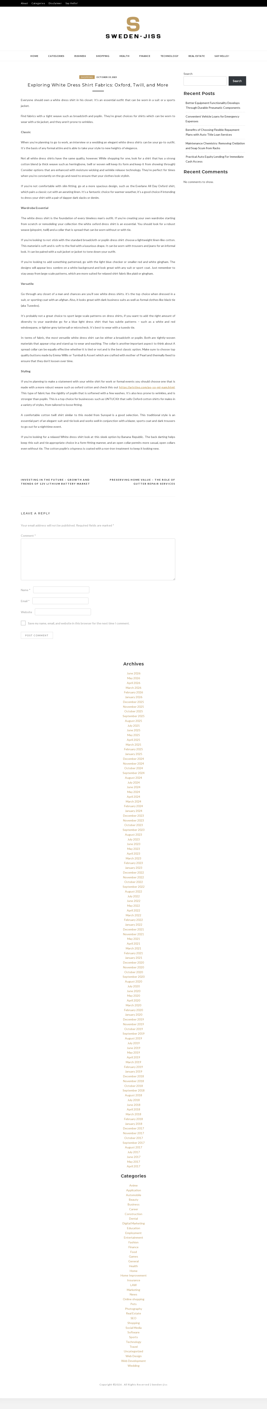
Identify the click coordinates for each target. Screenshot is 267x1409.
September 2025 (134, 727)
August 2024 (133, 788)
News (133, 1305)
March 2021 (133, 959)
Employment (133, 1243)
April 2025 (133, 750)
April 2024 (133, 807)
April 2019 (133, 1068)
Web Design (134, 1367)
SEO (133, 1329)
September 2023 (134, 841)
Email (25, 612)
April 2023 (133, 864)
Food (133, 1262)
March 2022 (133, 926)
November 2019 (133, 1035)
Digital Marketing (133, 1234)
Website (26, 623)
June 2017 (133, 1167)
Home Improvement (134, 1286)
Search (188, 73)
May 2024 (133, 803)
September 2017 (134, 1153)
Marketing (133, 1300)
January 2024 (133, 822)
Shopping (103, 56)
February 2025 (133, 760)
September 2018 (134, 1101)
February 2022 (133, 931)
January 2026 (133, 708)
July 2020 (133, 997)
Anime (133, 1196)
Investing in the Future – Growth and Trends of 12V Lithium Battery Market (55, 492)
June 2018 (133, 1115)
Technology (169, 56)
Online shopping (133, 1310)
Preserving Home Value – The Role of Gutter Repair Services (142, 492)
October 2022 (133, 893)
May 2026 (133, 689)
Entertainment (133, 1248)
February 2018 (133, 1129)
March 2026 (133, 698)
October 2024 (133, 779)
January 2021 (133, 968)
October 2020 (133, 983)
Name (25, 601)
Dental (133, 1229)
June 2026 (133, 684)
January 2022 (133, 935)
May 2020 (133, 1006)
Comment (28, 546)
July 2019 (133, 1054)
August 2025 (133, 731)
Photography (133, 1319)
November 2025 (133, 717)
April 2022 (133, 921)
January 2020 (133, 1025)
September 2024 (134, 784)
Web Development (133, 1371)
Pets (133, 1314)
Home (34, 56)
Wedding (134, 1376)
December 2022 (133, 883)
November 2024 (133, 774)
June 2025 (133, 741)
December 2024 (133, 769)
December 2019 (133, 1030)
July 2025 (133, 736)
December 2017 (133, 1139)
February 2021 (133, 964)
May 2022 (133, 916)
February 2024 (133, 817)
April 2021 (133, 954)
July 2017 (133, 1163)
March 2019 (133, 1073)
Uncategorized (133, 1362)
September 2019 (134, 1044)
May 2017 (133, 1172)
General (133, 1272)
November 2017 (133, 1144)
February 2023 (133, 874)
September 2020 (134, 987)
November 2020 (133, 978)
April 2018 (133, 1120)
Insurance (133, 1291)
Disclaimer (55, 3)
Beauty (133, 1210)
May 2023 (133, 859)
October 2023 (133, 836)
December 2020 (133, 973)
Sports (133, 1348)
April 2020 (133, 1011)
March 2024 (133, 812)
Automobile (133, 1206)
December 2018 (133, 1087)
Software (133, 1343)
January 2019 (133, 1082)
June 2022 (133, 912)
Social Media (134, 1338)
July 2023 (133, 850)
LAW (133, 1296)
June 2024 (133, 798)
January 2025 (133, 765)
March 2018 (133, 1125)
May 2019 (133, 1063)
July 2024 (133, 793)
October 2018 (133, 1096)
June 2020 (133, 1002)
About (24, 3)
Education (133, 1239)
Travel (134, 1357)
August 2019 (133, 1049)
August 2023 (133, 845)
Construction (133, 1224)
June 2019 (133, 1058)
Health (125, 56)
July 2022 (133, 907)
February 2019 (133, 1077)
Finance (144, 56)
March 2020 (133, 1016)
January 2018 (133, 1134)
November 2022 (133, 888)
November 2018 (133, 1092)
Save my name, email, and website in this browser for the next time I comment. (79, 634)
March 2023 (133, 869)
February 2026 (133, 703)
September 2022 (134, 897)
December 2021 (133, 940)
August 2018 (133, 1106)
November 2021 (133, 945)
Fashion (133, 1253)
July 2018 (133, 1111)
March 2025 (133, 755)
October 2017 (133, 1148)
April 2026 (133, 693)
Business (80, 56)
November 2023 (133, 831)
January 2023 (133, 878)
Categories (38, 3)
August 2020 (133, 992)
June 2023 (133, 855)
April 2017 (133, 1177)
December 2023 (133, 826)
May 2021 (133, 949)
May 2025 (133, 746)
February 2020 (133, 1021)
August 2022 (133, 902)
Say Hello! (71, 3)
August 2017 (133, 1158)
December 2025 (133, 712)
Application (133, 1201)
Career (133, 1220)
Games (133, 1267)
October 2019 (133, 1039)
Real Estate (197, 56)
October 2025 (133, 722)
